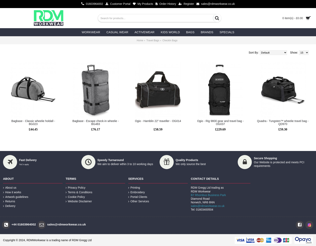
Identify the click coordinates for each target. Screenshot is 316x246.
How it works (12, 192)
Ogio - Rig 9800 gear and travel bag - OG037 (220, 122)
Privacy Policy (75, 187)
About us (9, 187)
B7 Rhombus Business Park (208, 195)
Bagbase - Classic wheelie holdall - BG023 (33, 122)
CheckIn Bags (170, 40)
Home (140, 40)
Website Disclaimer (79, 201)
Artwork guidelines (15, 197)
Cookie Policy (75, 197)
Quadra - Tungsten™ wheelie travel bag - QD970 (283, 122)
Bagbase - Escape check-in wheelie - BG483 (95, 122)
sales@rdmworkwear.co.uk (208, 206)
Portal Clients (137, 197)
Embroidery (136, 192)
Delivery (9, 206)
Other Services (138, 201)
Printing (134, 187)
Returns (9, 201)
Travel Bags (152, 40)
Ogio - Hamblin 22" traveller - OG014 (158, 121)
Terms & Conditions (79, 192)
